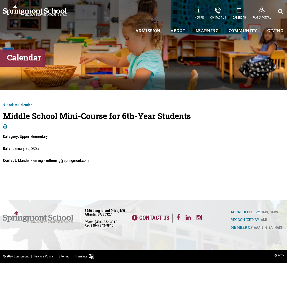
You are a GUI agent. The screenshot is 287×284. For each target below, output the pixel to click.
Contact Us (218, 17)
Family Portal (262, 17)
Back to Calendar (17, 105)
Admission (148, 30)
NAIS (278, 227)
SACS (274, 212)
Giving (275, 30)
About (178, 30)
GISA (269, 227)
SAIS (264, 212)
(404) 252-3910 (106, 222)
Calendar (239, 17)
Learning (207, 30)
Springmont (21, 256)
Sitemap (64, 256)
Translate (81, 256)
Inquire (198, 17)
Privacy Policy (43, 256)
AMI (264, 219)
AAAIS (258, 227)
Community (243, 30)
